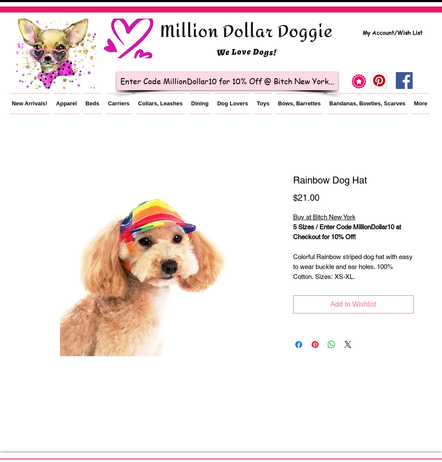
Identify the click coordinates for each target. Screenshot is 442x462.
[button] (66, 103)
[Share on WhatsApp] (331, 344)
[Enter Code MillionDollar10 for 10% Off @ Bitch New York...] (227, 81)
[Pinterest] (379, 80)
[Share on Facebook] (299, 344)
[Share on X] (348, 344)
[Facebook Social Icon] (404, 80)
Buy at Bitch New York (324, 217)
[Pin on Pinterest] (315, 344)
